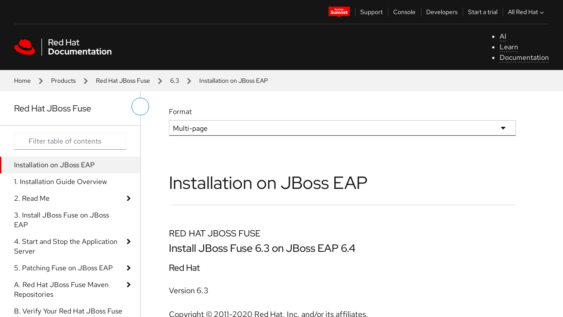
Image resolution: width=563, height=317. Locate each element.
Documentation (524, 57)
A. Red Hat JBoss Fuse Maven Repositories (61, 289)
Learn (509, 47)
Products (63, 81)
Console (404, 12)
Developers (441, 12)
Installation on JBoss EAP (54, 165)
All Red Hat (527, 12)
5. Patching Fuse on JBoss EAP (63, 268)
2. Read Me (32, 198)
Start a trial (482, 12)
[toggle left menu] (140, 106)
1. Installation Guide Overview (60, 181)
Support (371, 12)
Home (22, 81)
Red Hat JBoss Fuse (123, 81)
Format (180, 111)
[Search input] (70, 141)
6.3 (174, 81)
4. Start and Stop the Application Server (65, 246)
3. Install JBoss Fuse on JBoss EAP (61, 219)
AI (503, 36)
